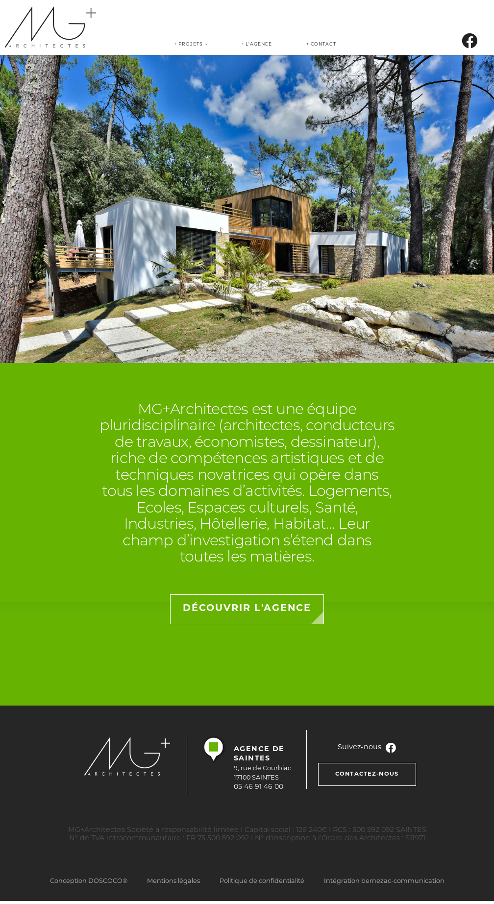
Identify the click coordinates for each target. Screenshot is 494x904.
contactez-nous (366, 774)
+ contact (321, 44)
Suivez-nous (367, 747)
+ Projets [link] (188, 44)
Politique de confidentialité (262, 881)
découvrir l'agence (247, 608)
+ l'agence (257, 44)
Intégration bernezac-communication (384, 881)
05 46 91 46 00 (258, 787)
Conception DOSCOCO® (88, 881)
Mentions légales (173, 881)
